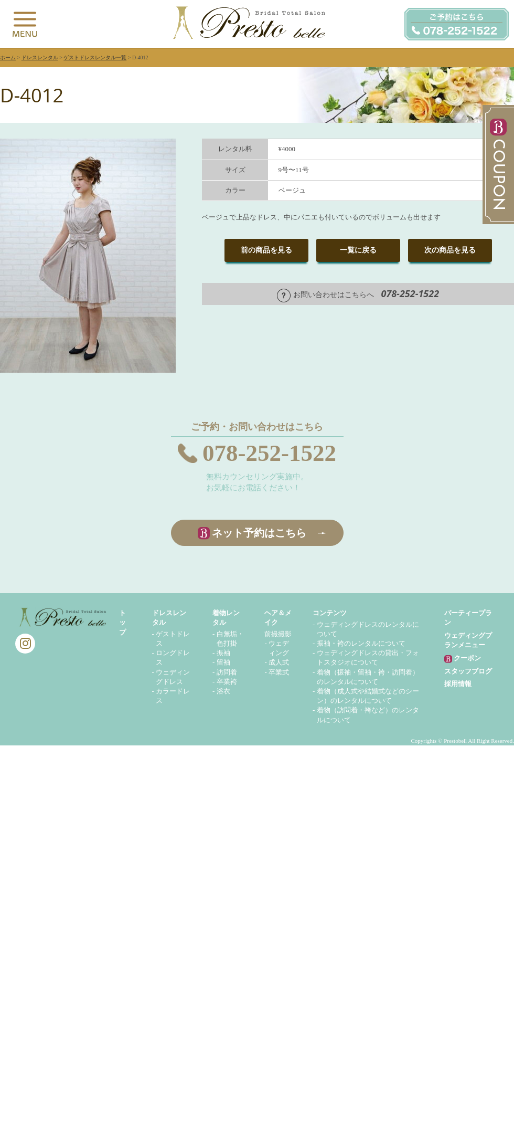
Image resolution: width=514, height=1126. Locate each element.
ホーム (8, 57)
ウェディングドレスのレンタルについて (368, 629)
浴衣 (223, 691)
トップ (122, 622)
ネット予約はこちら (259, 533)
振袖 (223, 653)
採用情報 (458, 684)
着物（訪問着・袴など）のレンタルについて (368, 714)
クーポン (462, 658)
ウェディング (279, 648)
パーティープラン (468, 617)
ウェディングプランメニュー (468, 640)
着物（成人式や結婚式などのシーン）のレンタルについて (368, 695)
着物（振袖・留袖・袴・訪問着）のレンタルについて (368, 677)
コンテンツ (330, 613)
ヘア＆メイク (278, 617)
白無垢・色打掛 (230, 638)
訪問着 (227, 672)
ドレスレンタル (40, 57)
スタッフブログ (468, 671)
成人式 (279, 662)
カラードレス (173, 695)
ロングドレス (173, 657)
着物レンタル (226, 617)
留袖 (223, 662)
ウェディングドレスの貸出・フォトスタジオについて (368, 657)
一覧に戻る (358, 250)
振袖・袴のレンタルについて (361, 643)
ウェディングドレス (173, 677)
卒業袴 (227, 682)
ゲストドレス (173, 638)
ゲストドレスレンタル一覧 (94, 57)
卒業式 (279, 672)
